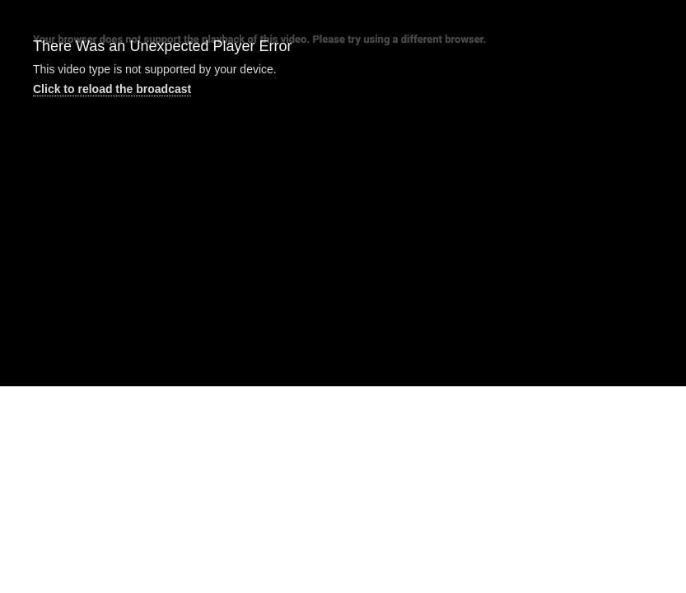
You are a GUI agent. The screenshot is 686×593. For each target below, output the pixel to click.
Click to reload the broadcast (112, 89)
